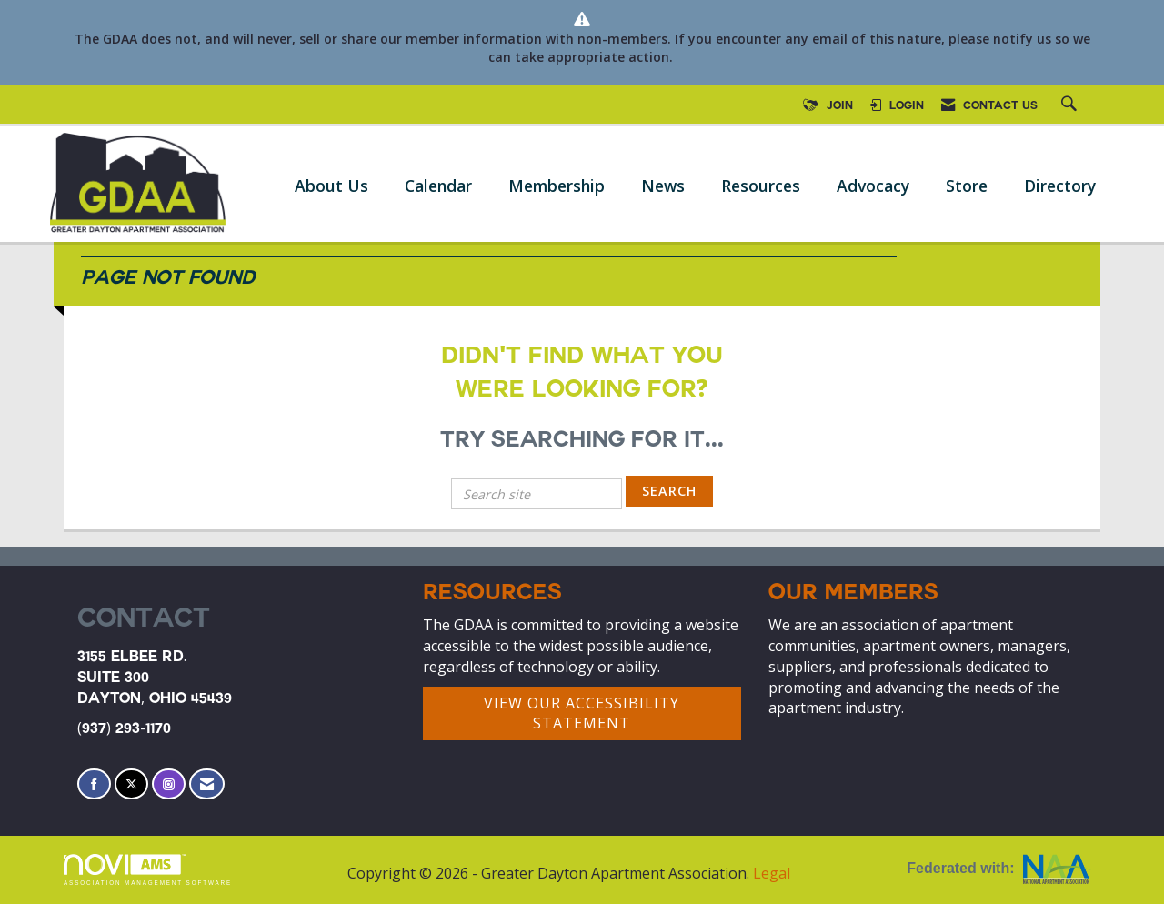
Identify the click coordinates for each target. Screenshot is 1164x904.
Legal (771, 873)
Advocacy (873, 185)
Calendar (438, 185)
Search (669, 490)
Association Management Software (148, 870)
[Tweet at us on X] (131, 784)
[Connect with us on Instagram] (169, 784)
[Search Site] (1071, 106)
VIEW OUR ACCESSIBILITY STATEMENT (581, 713)
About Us (331, 185)
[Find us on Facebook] (94, 784)
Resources (760, 185)
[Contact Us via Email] (207, 784)
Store (967, 185)
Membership (556, 185)
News (663, 185)
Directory (1060, 185)
